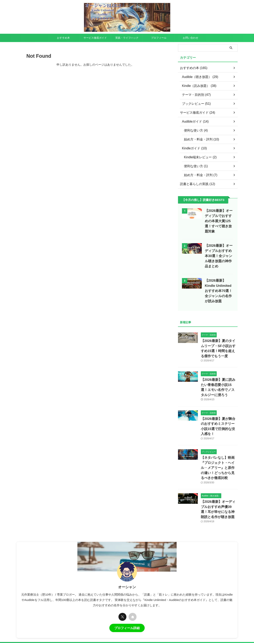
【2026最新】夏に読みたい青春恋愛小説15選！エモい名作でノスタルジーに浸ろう (219, 366)
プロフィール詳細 (127, 586)
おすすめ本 (63, 37)
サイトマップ (141, 605)
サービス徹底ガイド (95, 37)
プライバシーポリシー (98, 605)
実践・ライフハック (127, 37)
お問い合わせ (190, 37)
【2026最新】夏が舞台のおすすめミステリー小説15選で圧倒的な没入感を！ (219, 398)
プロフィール (158, 37)
